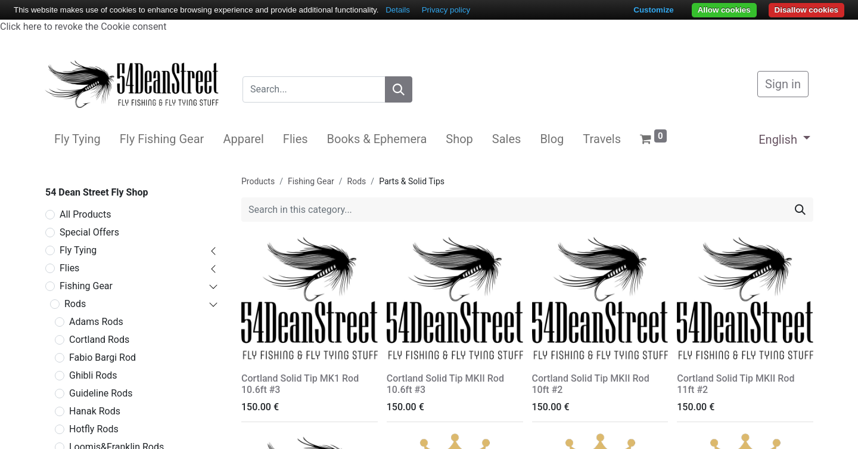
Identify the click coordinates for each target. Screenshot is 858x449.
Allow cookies (724, 9)
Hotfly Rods (94, 429)
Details (398, 9)
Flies (69, 268)
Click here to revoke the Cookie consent (83, 26)
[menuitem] (77, 139)
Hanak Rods (94, 411)
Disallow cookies (806, 9)
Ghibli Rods (93, 375)
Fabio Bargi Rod (102, 357)
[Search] (398, 89)
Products (258, 181)
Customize (653, 9)
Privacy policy (446, 9)
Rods (75, 303)
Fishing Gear (86, 286)
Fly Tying (78, 250)
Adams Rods (96, 321)
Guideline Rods (100, 393)
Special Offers (89, 232)
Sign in (783, 84)
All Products (85, 214)
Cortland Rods (99, 339)
